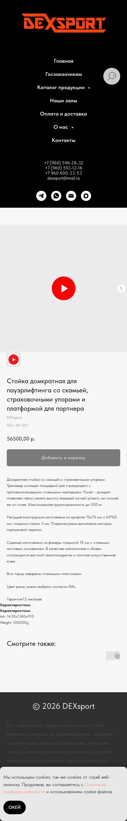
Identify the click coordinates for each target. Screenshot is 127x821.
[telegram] (41, 196)
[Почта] (71, 196)
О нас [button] (61, 127)
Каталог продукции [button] (61, 87)
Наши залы (63, 100)
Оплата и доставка (63, 113)
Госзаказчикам (63, 74)
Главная (63, 61)
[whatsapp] (56, 196)
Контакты (64, 140)
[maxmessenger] (86, 196)
